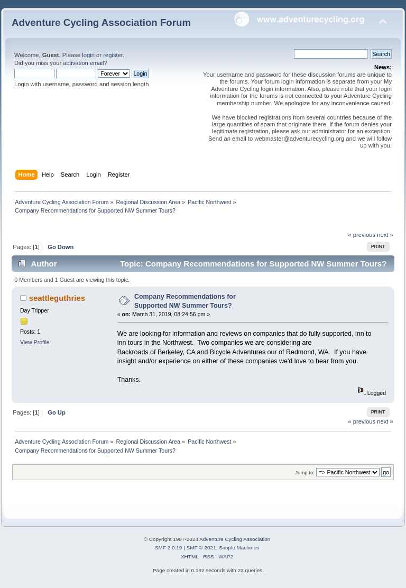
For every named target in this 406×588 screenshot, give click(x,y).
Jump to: (305, 472)
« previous (361, 235)
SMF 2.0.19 (168, 547)
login (88, 55)
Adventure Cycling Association (234, 539)
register (113, 55)
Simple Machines (239, 547)
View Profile (35, 342)
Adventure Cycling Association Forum (101, 22)
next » (385, 235)
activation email (83, 63)
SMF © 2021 (201, 547)
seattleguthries (57, 297)
